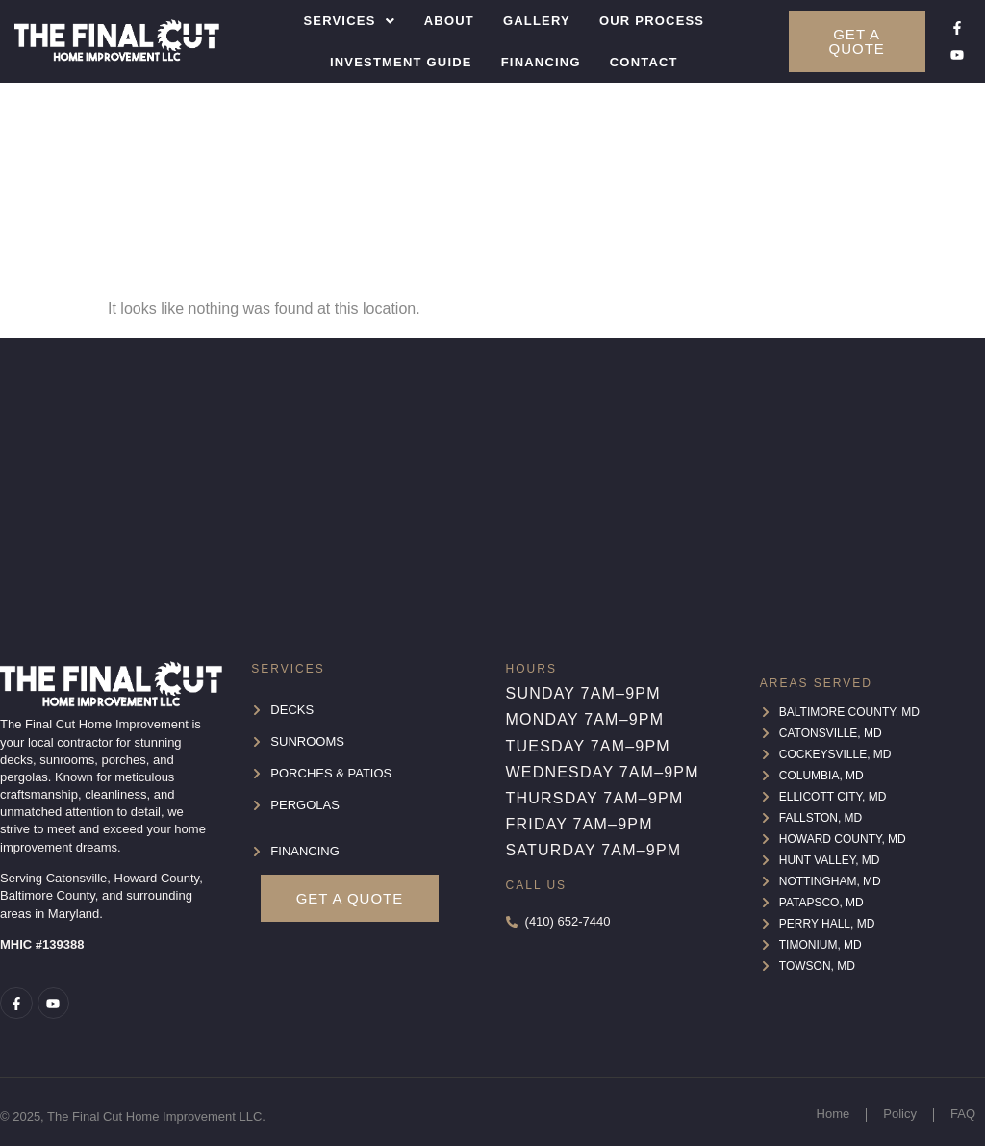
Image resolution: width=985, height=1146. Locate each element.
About (449, 20)
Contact (644, 62)
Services (348, 20)
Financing (541, 62)
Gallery (536, 20)
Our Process (651, 20)
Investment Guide (401, 62)
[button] (349, 20)
